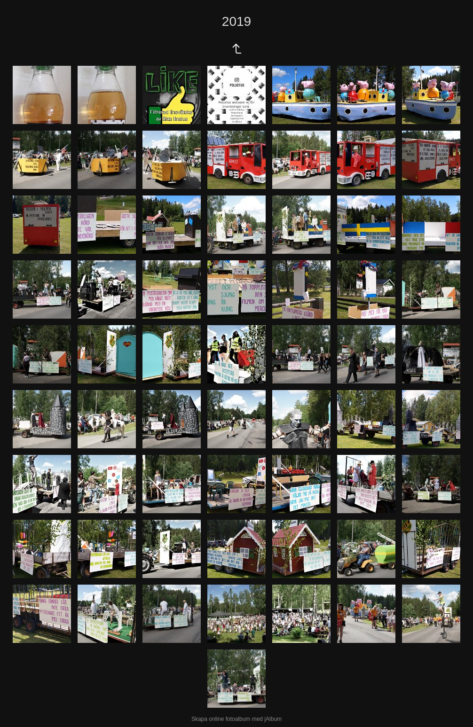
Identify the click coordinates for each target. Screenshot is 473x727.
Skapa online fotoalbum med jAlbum (236, 719)
